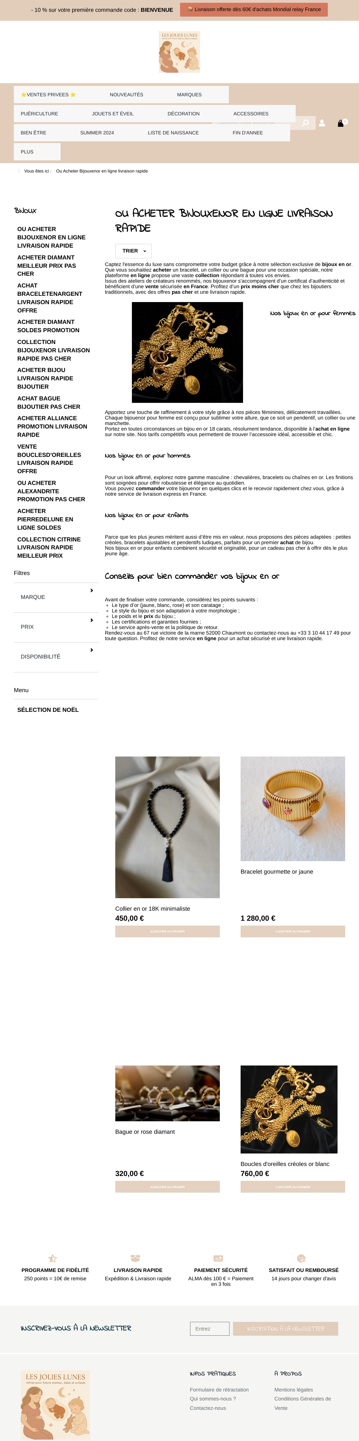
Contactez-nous (208, 1371)
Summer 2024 (254, 105)
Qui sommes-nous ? (213, 1362)
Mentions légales (294, 1353)
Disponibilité (55, 587)
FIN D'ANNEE (109, 118)
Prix (55, 570)
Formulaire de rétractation (219, 1353)
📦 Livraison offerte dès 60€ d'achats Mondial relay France (254, 9)
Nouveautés (112, 92)
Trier (130, 214)
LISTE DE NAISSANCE (45, 118)
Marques (160, 91)
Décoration (98, 104)
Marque (55, 554)
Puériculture (211, 91)
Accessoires (153, 104)
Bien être (204, 104)
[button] (285, 1292)
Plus (147, 118)
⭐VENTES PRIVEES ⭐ (47, 92)
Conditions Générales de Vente (303, 1367)
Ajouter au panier (167, 894)
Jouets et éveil (39, 104)
